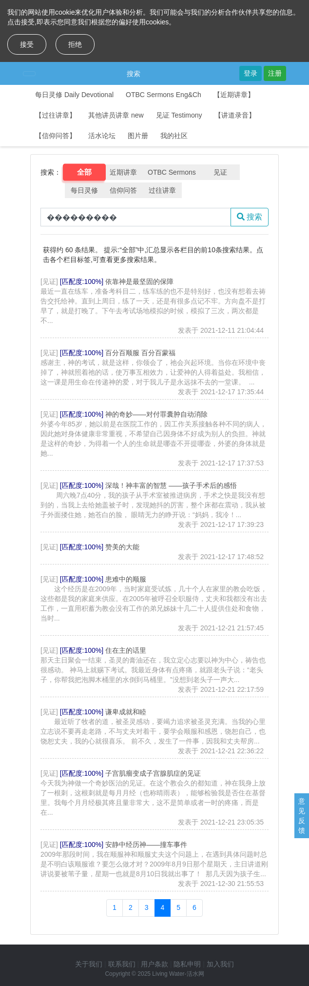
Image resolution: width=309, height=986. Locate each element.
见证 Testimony (179, 115)
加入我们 (220, 964)
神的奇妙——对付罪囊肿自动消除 (156, 414)
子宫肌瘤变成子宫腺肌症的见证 (153, 773)
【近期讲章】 (233, 95)
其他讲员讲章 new (116, 115)
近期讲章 (123, 172)
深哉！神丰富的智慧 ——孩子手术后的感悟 (171, 485)
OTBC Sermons (172, 172)
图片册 (138, 136)
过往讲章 (162, 190)
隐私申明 (187, 964)
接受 (27, 44)
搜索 (133, 74)
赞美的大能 (122, 547)
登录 (250, 73)
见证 (220, 172)
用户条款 (154, 964)
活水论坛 (102, 136)
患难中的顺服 (125, 579)
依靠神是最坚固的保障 (139, 281)
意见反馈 (301, 815)
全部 (84, 172)
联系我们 (121, 964)
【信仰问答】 (55, 136)
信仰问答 (123, 190)
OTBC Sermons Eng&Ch (163, 95)
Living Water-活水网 (178, 973)
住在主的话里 (125, 650)
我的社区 (174, 136)
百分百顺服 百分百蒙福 (140, 353)
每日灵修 (84, 190)
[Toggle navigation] (29, 73)
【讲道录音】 (234, 115)
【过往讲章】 (55, 115)
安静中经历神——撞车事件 (146, 844)
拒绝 (75, 44)
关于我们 (88, 964)
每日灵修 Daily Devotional (74, 95)
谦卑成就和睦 (125, 712)
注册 (275, 73)
